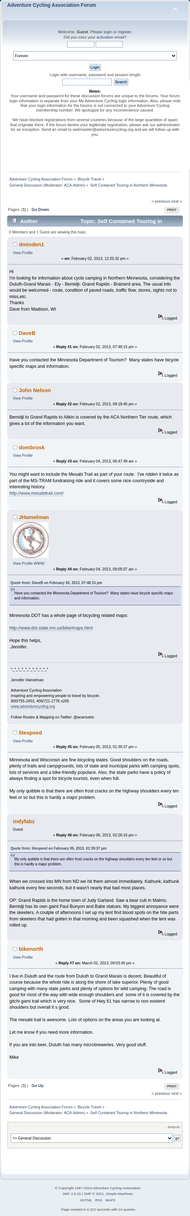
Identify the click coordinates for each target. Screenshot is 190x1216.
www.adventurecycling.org (33, 706)
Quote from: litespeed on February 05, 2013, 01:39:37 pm (58, 848)
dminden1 (31, 244)
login (108, 32)
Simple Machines (119, 1194)
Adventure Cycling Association (116, 1188)
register (124, 32)
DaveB (27, 333)
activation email (110, 37)
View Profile (23, 253)
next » (176, 201)
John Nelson (35, 390)
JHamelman (34, 517)
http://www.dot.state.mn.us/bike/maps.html (51, 628)
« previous (160, 201)
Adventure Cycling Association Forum (51, 5)
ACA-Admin (74, 185)
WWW (39, 563)
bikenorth (31, 949)
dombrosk (32, 447)
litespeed (30, 733)
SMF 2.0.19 (71, 1194)
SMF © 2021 (94, 1194)
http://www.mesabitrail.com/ (36, 493)
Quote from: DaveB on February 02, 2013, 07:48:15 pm (56, 583)
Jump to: (173, 1127)
